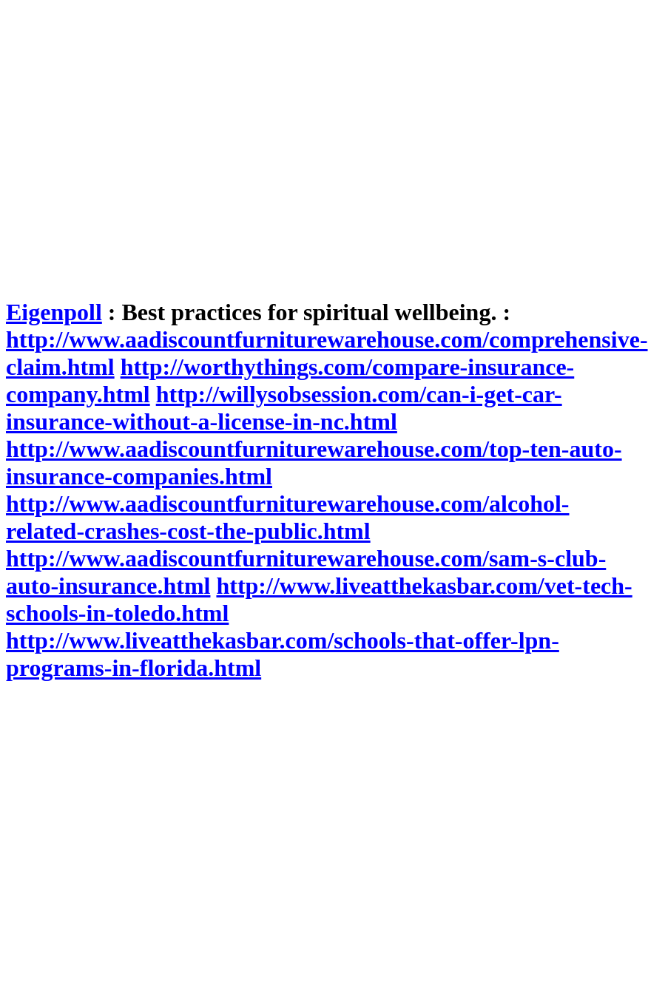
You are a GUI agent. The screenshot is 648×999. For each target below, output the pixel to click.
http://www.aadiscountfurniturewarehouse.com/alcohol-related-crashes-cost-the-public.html (288, 517)
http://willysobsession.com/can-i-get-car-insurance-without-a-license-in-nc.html (284, 408)
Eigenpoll (54, 312)
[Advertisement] (138, 144)
